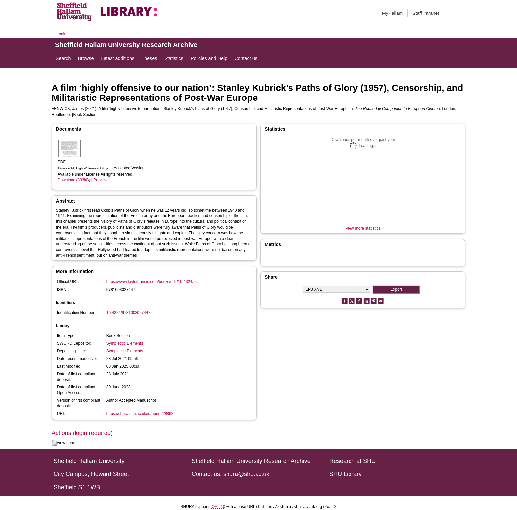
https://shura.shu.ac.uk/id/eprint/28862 (139, 413)
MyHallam (392, 13)
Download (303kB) (74, 180)
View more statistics (363, 228)
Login (61, 34)
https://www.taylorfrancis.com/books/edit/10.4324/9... (152, 281)
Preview (100, 180)
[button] (54, 443)
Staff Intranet (425, 13)
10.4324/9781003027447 (128, 312)
